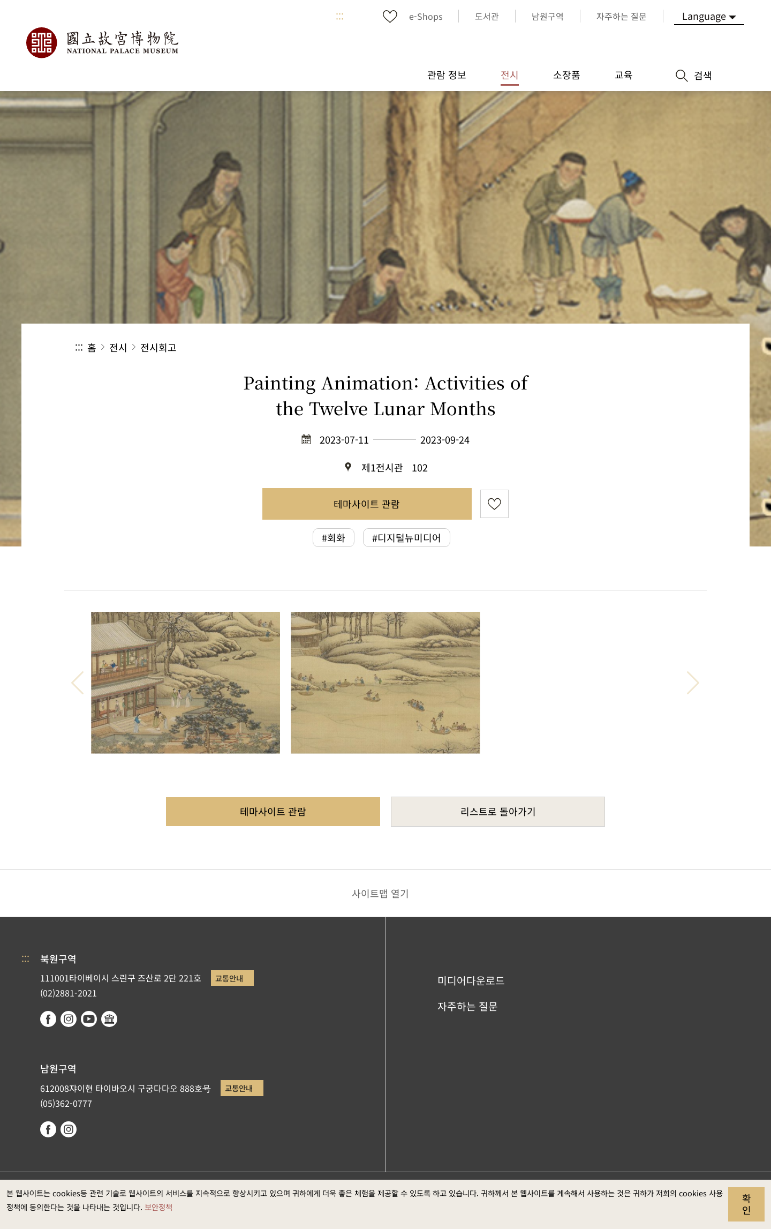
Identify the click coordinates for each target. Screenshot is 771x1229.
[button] (615, 347)
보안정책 (158, 1206)
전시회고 (158, 347)
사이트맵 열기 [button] (380, 893)
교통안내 (229, 978)
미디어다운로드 (471, 980)
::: (340, 16)
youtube (89, 1019)
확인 (746, 1204)
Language (704, 16)
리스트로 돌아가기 (498, 811)
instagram (69, 1019)
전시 (118, 347)
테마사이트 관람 (367, 504)
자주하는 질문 (467, 1006)
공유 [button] (579, 347)
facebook (48, 1019)
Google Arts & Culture (109, 1019)
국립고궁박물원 (101, 43)
